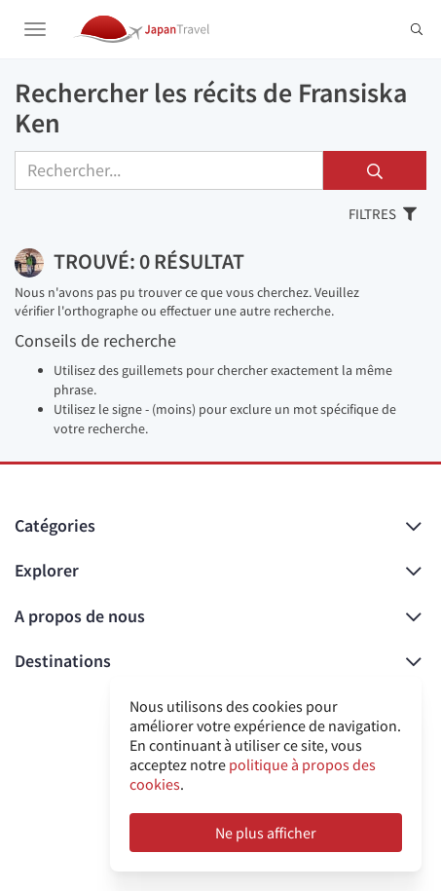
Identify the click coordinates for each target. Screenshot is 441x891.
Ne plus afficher (265, 832)
